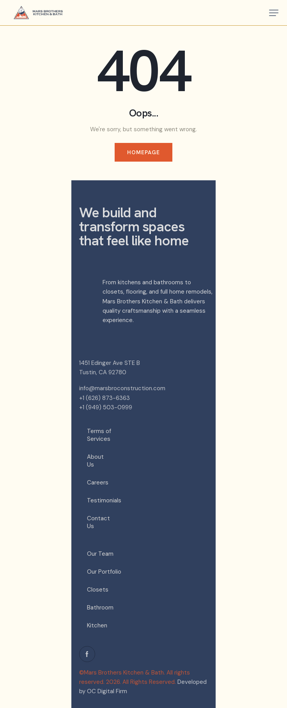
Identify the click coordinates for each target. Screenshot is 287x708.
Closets (97, 590)
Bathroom (100, 607)
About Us (95, 460)
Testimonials (103, 500)
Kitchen (97, 625)
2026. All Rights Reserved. (141, 682)
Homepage (143, 152)
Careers (97, 482)
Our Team (100, 554)
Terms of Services (99, 435)
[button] (273, 12)
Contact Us (98, 522)
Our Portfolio (104, 572)
